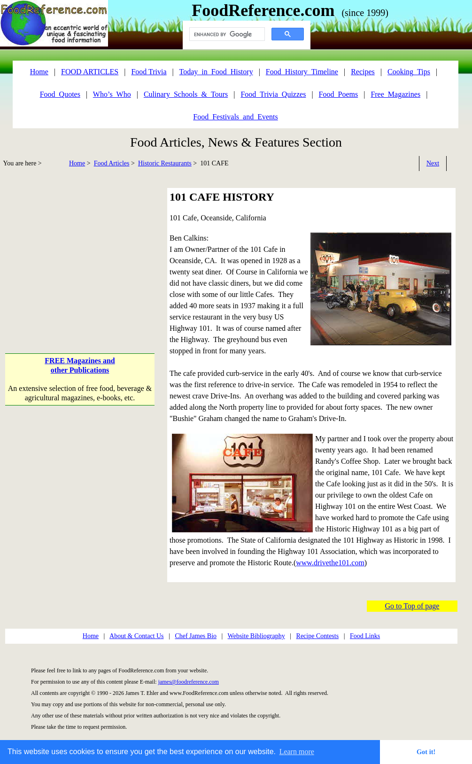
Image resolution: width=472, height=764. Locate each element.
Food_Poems (338, 94)
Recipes (363, 72)
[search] (226, 34)
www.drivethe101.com (330, 563)
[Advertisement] (81, 254)
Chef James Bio (196, 635)
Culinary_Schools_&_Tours (186, 94)
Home (77, 163)
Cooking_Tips (408, 72)
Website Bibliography (256, 635)
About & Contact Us (136, 635)
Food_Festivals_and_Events (235, 117)
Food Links (365, 635)
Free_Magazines (395, 94)
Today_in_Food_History (216, 72)
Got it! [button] (426, 752)
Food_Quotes (60, 94)
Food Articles (112, 163)
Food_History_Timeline (302, 72)
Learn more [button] (296, 752)
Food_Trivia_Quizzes (273, 94)
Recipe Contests (317, 635)
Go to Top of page (412, 606)
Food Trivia (148, 72)
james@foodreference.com (188, 681)
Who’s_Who (112, 94)
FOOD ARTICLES (89, 72)
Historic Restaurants (165, 163)
